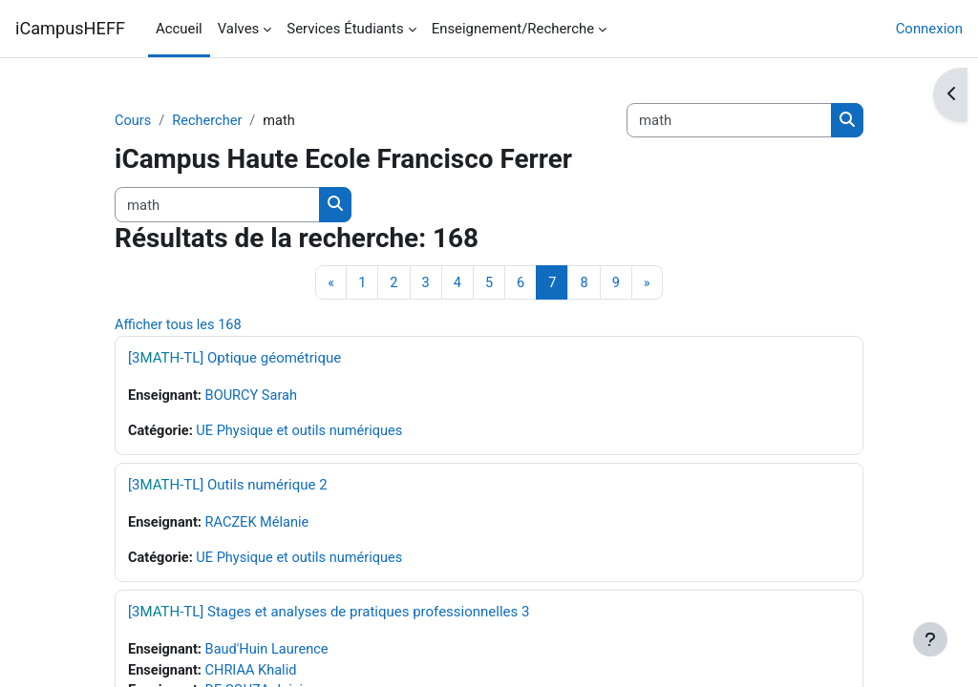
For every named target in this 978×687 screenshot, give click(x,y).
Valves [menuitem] (239, 28)
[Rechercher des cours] (729, 120)
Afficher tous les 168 (179, 326)
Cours (133, 121)
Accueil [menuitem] (179, 28)
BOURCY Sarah (254, 397)
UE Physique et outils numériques (303, 433)
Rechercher (208, 121)
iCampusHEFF (70, 28)
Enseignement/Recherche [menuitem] (513, 28)
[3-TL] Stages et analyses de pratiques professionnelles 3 (328, 614)
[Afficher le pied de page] (930, 639)
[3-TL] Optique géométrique (234, 359)
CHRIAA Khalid (254, 674)
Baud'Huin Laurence (270, 652)
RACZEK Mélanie (260, 525)
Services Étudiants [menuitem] (345, 28)
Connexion (929, 28)
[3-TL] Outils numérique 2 (228, 487)
